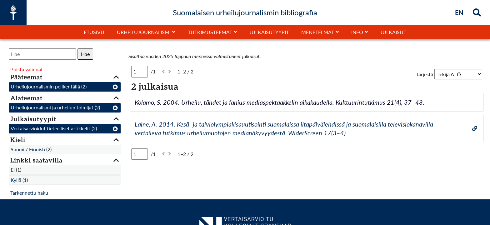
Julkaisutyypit (269, 32)
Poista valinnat (26, 69)
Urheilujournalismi (144, 32)
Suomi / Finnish (28, 149)
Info (357, 32)
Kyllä (16, 180)
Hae (85, 54)
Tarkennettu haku (29, 193)
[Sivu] (139, 71)
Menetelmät (317, 32)
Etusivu (94, 32)
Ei (13, 169)
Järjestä (424, 74)
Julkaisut (393, 32)
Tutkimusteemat (210, 32)
